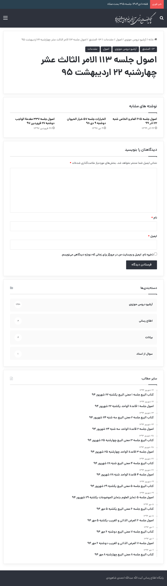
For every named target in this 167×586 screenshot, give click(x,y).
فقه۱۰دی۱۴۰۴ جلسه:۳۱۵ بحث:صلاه (127, 4)
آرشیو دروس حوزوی (135, 40)
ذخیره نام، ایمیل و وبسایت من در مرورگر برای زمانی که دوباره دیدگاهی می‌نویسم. (107, 255)
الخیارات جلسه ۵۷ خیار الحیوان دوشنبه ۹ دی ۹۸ (86, 121)
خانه (153, 40)
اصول (119, 40)
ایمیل (152, 236)
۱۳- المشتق (95, 40)
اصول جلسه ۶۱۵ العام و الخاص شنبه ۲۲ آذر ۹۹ (135, 121)
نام (154, 218)
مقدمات (109, 40)
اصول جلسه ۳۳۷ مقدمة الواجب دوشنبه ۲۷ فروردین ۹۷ (35, 121)
